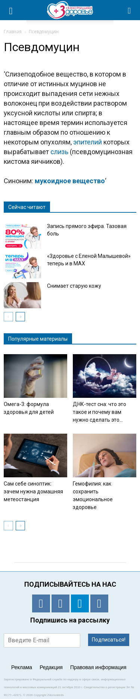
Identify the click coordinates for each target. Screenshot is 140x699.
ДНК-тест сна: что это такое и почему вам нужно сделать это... (99, 412)
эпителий (87, 142)
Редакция (51, 667)
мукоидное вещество (70, 181)
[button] (129, 10)
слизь (59, 152)
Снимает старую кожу (74, 286)
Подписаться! (108, 640)
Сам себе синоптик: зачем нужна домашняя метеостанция (33, 491)
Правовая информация (98, 667)
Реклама (21, 667)
